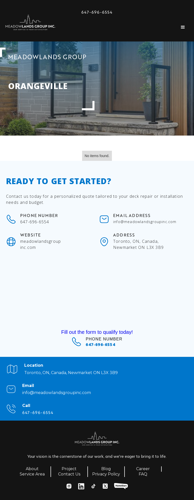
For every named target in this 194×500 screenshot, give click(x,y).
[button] (183, 27)
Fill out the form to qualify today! (97, 332)
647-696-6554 (96, 12)
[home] (30, 23)
